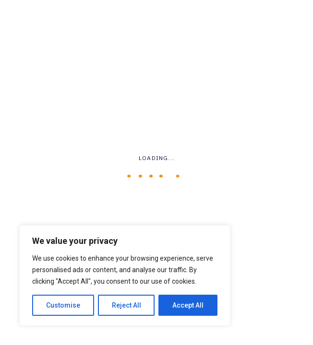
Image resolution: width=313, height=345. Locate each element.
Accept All (188, 305)
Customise (63, 305)
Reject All (126, 305)
